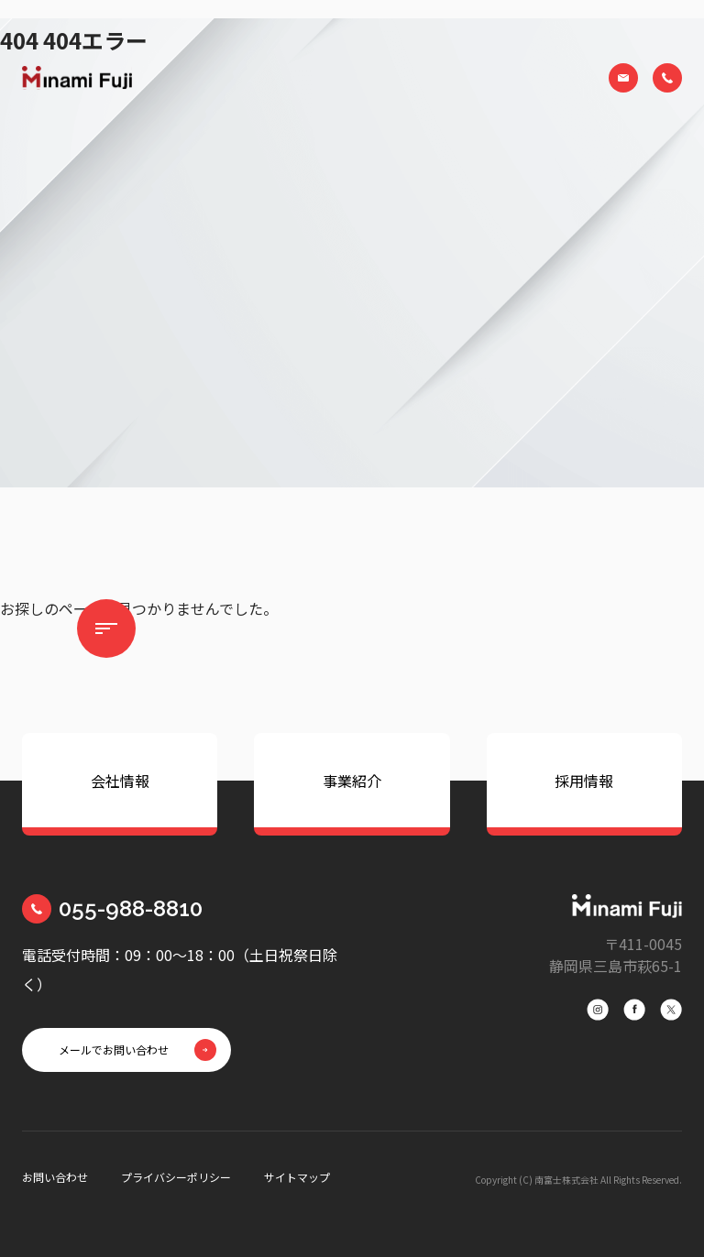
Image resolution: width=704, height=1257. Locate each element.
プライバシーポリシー (176, 1177)
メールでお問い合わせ (114, 1049)
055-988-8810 (131, 908)
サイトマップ (297, 1177)
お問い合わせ (55, 1177)
